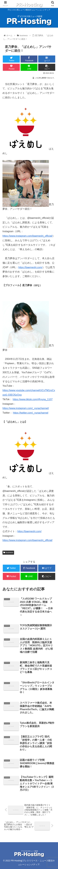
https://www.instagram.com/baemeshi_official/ (27, 236)
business (8, 552)
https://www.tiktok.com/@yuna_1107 (33, 399)
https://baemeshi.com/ (30, 267)
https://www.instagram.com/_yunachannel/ (25, 408)
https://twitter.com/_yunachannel (30, 412)
